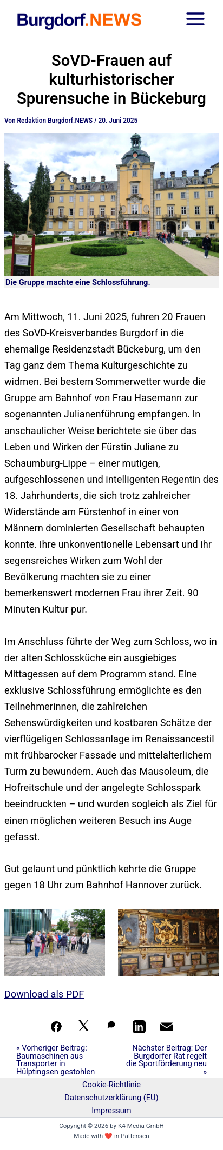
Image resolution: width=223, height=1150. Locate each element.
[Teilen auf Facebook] (56, 1026)
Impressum (111, 1110)
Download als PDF (44, 994)
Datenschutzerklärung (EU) (111, 1097)
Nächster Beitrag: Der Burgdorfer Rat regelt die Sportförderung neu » (166, 1059)
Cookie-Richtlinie (111, 1084)
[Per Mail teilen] (166, 1026)
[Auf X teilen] (84, 1026)
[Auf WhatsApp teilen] (111, 1026)
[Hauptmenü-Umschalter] (195, 21)
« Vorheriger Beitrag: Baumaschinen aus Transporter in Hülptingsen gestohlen (55, 1059)
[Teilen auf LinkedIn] (139, 1026)
